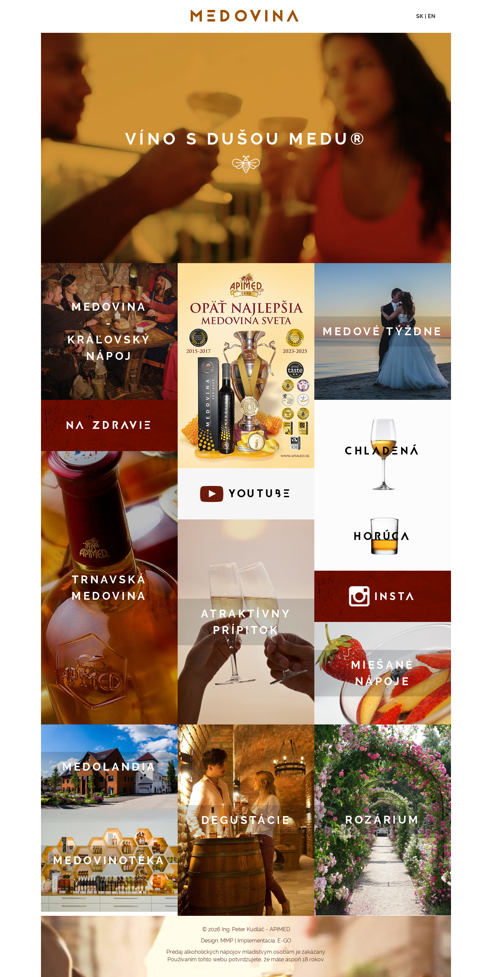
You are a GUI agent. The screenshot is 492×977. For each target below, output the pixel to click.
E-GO (284, 940)
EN (431, 16)
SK (419, 16)
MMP (226, 940)
